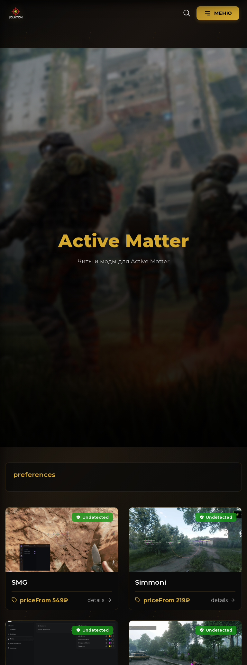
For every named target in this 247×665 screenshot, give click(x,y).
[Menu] (218, 13)
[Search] (187, 13)
